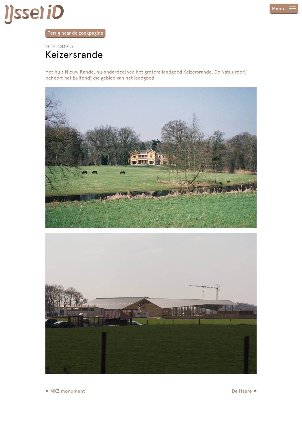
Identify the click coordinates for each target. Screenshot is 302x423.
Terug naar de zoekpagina (75, 33)
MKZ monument (67, 391)
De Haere (242, 391)
